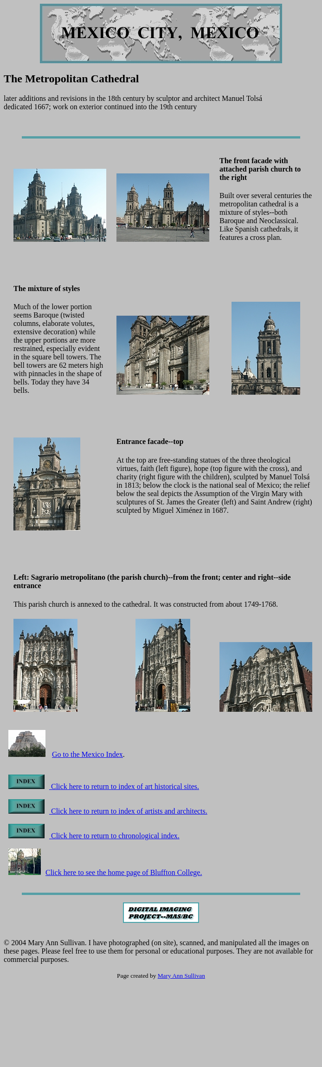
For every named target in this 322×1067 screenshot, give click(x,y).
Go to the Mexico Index (87, 754)
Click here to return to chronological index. (94, 836)
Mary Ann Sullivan (181, 975)
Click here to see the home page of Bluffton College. (105, 872)
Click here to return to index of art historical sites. (103, 786)
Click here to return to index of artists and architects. (107, 811)
